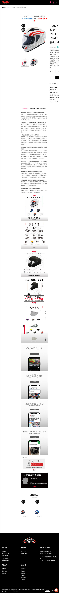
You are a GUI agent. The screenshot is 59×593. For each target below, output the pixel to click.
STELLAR (55, 97)
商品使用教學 (5, 556)
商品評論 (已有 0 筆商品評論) (38, 108)
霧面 (54, 99)
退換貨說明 (4, 571)
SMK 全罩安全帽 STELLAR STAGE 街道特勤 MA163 (15, 7)
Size (51, 72)
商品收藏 (54, 83)
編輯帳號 (23, 569)
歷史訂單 (23, 573)
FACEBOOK (23, 551)
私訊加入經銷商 (5, 560)
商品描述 (25, 108)
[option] (25, 62)
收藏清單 (23, 580)
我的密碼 (23, 571)
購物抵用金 (23, 577)
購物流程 (4, 569)
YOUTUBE (23, 556)
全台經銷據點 (5, 558)
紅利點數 (23, 575)
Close (47, 590)
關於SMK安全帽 (5, 553)
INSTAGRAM (24, 553)
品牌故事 (4, 551)
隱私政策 (4, 573)
